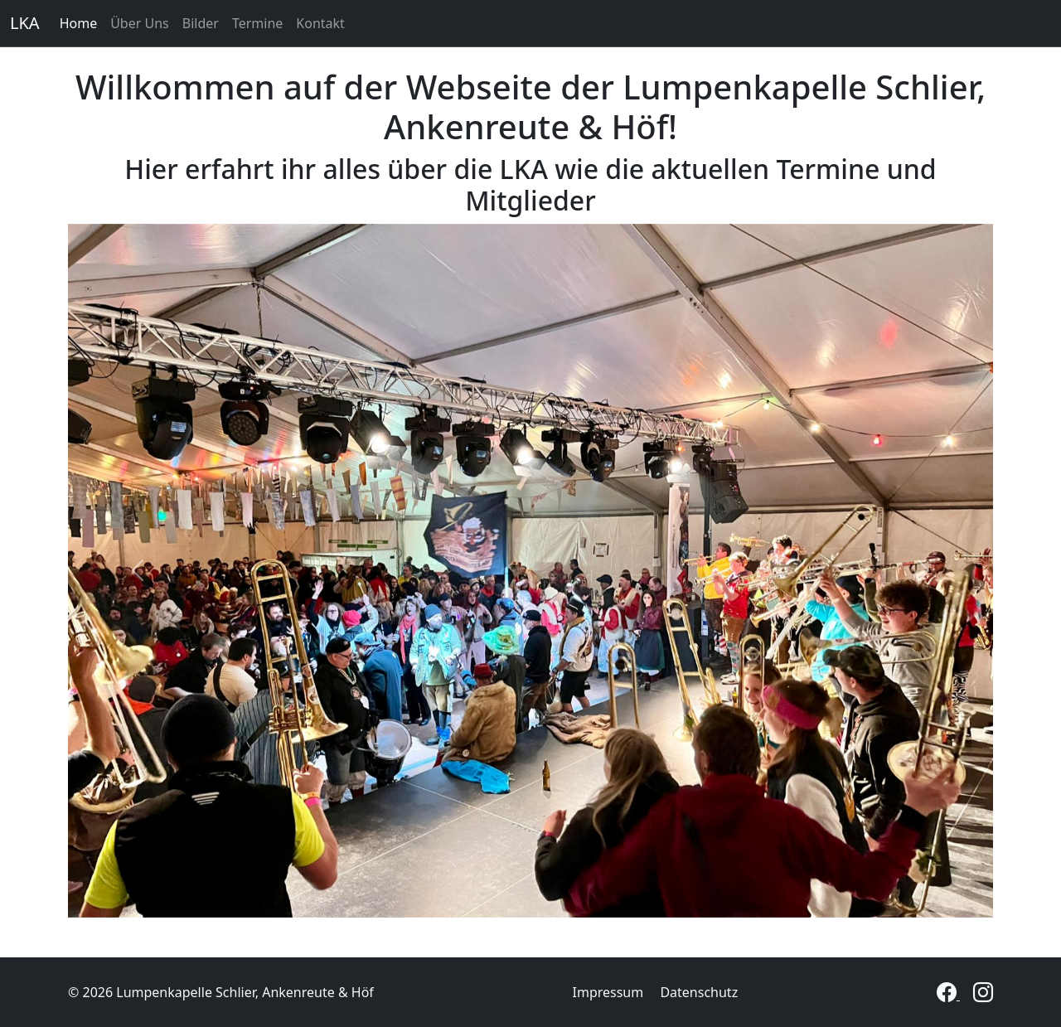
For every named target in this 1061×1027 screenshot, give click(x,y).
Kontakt (320, 23)
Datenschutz (699, 992)
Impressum (608, 992)
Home (79, 23)
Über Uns (139, 23)
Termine (257, 23)
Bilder (200, 23)
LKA (25, 23)
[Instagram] (983, 995)
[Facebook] (948, 995)
